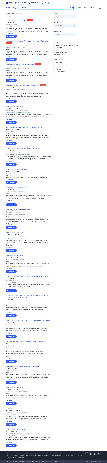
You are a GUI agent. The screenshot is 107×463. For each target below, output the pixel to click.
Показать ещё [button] (9, 33)
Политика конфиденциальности (73, 455)
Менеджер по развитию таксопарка (19, 210)
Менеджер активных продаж (16, 20)
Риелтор (9, 408)
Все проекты (21, 457)
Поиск (79, 7)
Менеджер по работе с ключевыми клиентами (22, 85)
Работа (92, 7)
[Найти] (73, 7)
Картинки (85, 7)
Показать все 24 (58, 54)
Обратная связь (29, 455)
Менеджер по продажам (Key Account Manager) (23, 366)
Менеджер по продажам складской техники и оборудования (28, 320)
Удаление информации (56, 455)
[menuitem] (9, 3)
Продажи (9, 16)
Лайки (9, 457)
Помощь (21, 455)
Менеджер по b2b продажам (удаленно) (20, 64)
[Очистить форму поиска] (70, 7)
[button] (28, 30)
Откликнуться (11, 36)
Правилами (55, 461)
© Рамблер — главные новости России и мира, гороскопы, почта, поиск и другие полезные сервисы (34, 453)
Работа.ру (97, 461)
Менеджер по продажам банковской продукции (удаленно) (27, 41)
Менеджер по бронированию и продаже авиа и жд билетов (27, 276)
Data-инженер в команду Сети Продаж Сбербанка (24, 127)
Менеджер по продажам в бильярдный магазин (23, 148)
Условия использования (41, 455)
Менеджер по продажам (14, 106)
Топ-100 (14, 457)
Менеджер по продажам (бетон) (17, 429)
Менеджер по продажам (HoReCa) (18, 169)
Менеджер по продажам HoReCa (17, 187)
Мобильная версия (12, 455)
